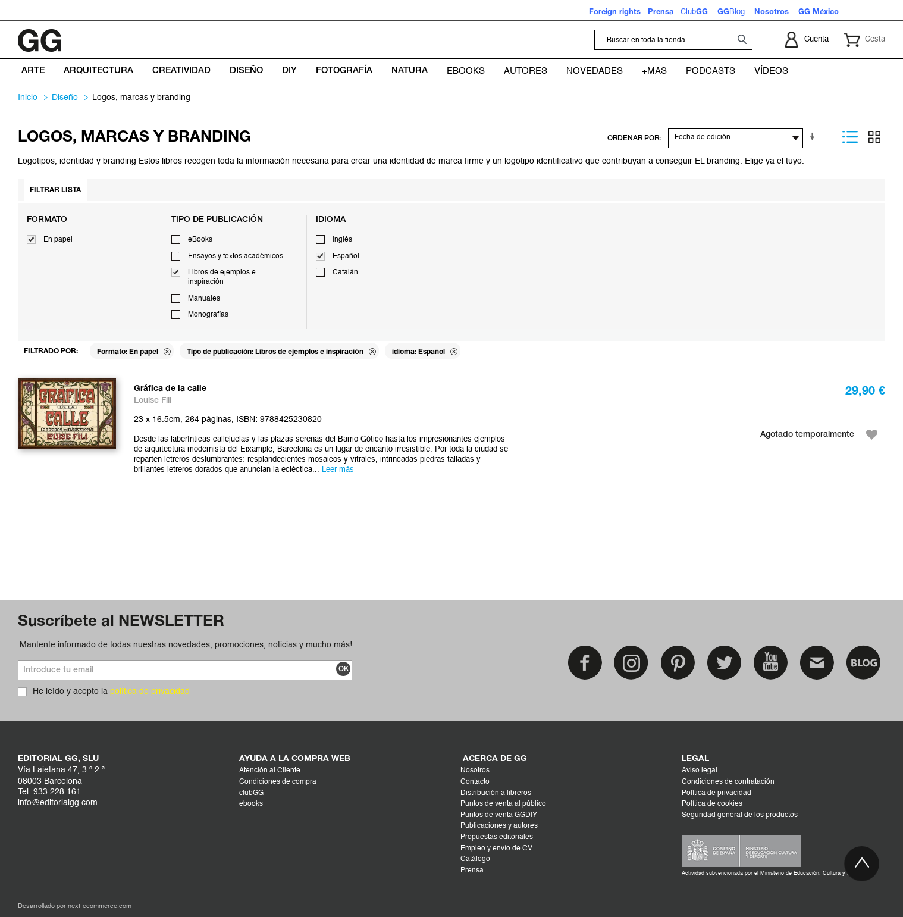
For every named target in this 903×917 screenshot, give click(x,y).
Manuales (204, 298)
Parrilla (874, 137)
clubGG (251, 793)
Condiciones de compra (277, 781)
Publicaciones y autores (499, 826)
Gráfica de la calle (170, 389)
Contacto (475, 781)
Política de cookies (712, 804)
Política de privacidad (716, 793)
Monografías (208, 314)
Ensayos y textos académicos (235, 256)
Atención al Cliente (269, 770)
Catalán (345, 272)
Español (346, 256)
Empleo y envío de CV (496, 848)
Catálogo (475, 859)
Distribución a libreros (495, 793)
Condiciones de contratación (728, 781)
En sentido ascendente (814, 137)
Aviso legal (699, 770)
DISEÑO (65, 97)
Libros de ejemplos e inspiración (222, 277)
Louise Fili (152, 401)
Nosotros (475, 770)
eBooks (200, 239)
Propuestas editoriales (496, 837)
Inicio (27, 97)
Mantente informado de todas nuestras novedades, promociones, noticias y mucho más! (186, 645)
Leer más (338, 470)
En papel (58, 239)
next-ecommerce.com (99, 906)
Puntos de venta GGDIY (498, 815)
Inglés (342, 239)
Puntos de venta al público (503, 804)
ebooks (251, 804)
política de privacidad (150, 691)
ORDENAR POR (633, 138)
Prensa (472, 870)
